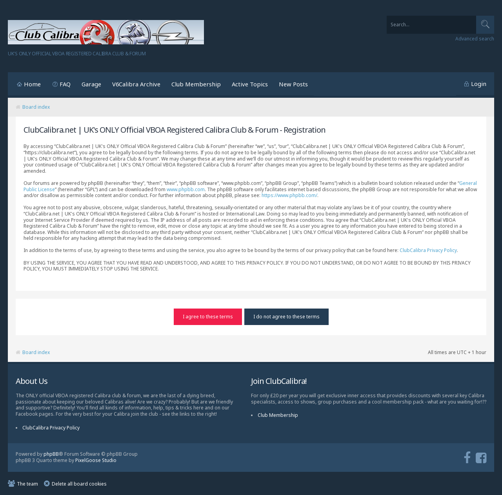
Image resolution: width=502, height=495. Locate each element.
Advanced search (474, 39)
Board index (36, 107)
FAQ (65, 84)
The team (27, 483)
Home (32, 84)
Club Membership (196, 84)
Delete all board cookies (79, 483)
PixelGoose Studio (95, 460)
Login (478, 84)
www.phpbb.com (186, 189)
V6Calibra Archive (136, 84)
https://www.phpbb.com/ (289, 195)
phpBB (51, 453)
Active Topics (250, 84)
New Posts (293, 84)
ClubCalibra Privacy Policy (428, 250)
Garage (91, 84)
